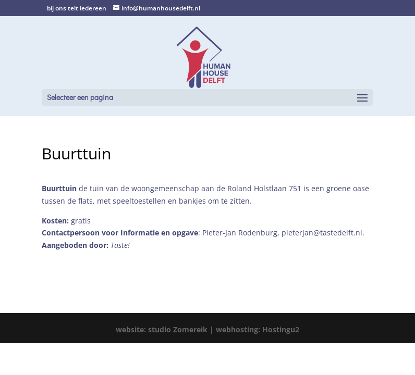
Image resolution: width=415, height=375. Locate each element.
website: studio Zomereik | (166, 329)
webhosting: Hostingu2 (257, 329)
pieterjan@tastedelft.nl (322, 233)
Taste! (120, 245)
